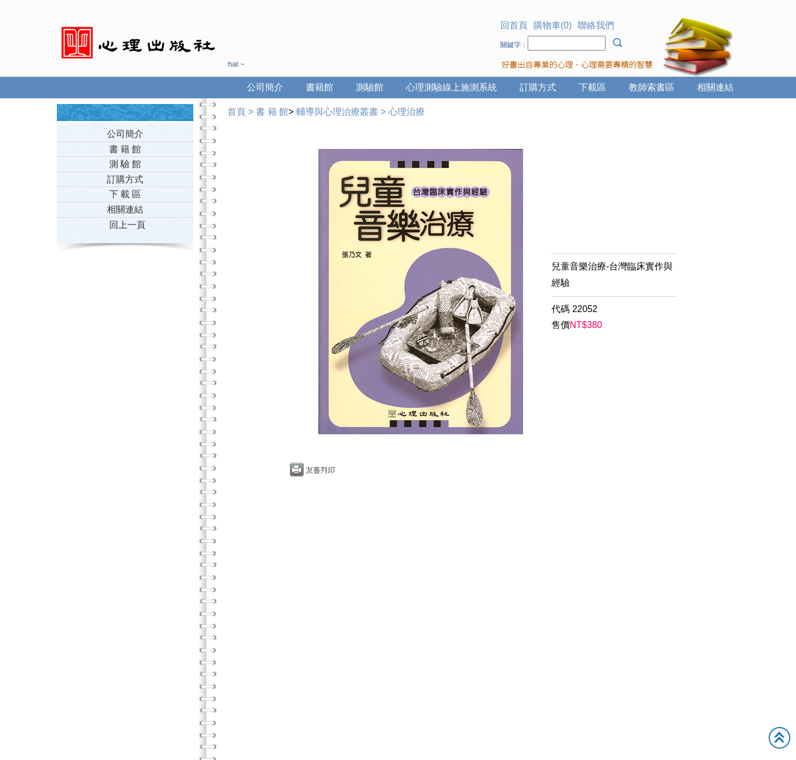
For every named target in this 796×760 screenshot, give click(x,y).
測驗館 (369, 87)
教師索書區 (651, 87)
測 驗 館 (125, 164)
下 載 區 (125, 194)
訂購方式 (538, 87)
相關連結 (715, 87)
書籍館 (319, 87)
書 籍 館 (125, 149)
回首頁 (514, 25)
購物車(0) (552, 25)
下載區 (592, 87)
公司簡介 (265, 87)
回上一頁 (127, 225)
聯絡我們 (596, 25)
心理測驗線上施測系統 (451, 87)
